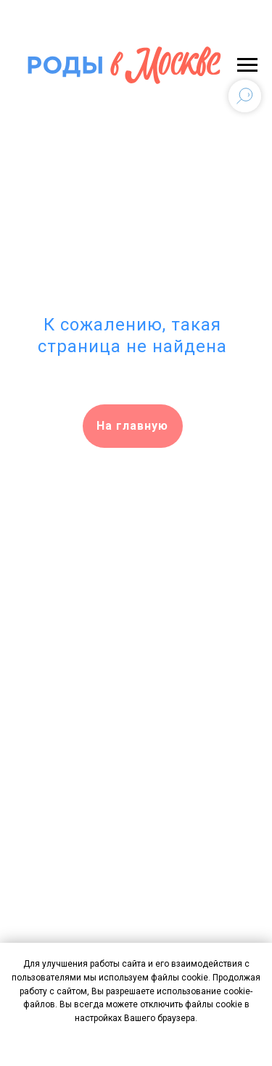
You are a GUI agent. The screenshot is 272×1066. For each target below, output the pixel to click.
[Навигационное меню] (247, 65)
